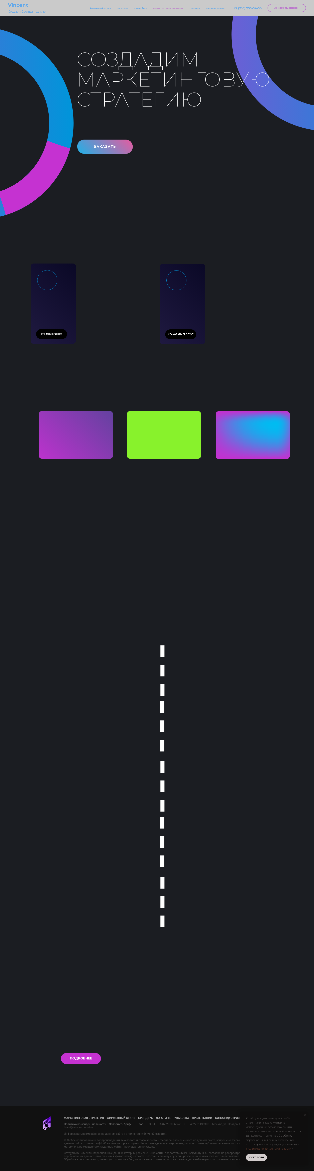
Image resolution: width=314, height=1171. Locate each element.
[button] (287, 8)
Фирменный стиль (100, 8)
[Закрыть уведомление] (305, 1115)
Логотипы (122, 8)
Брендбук (145, 1118)
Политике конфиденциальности (268, 1148)
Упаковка (194, 8)
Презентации (202, 1118)
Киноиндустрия (215, 8)
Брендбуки (140, 8)
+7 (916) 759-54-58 (247, 8)
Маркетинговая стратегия (168, 8)
